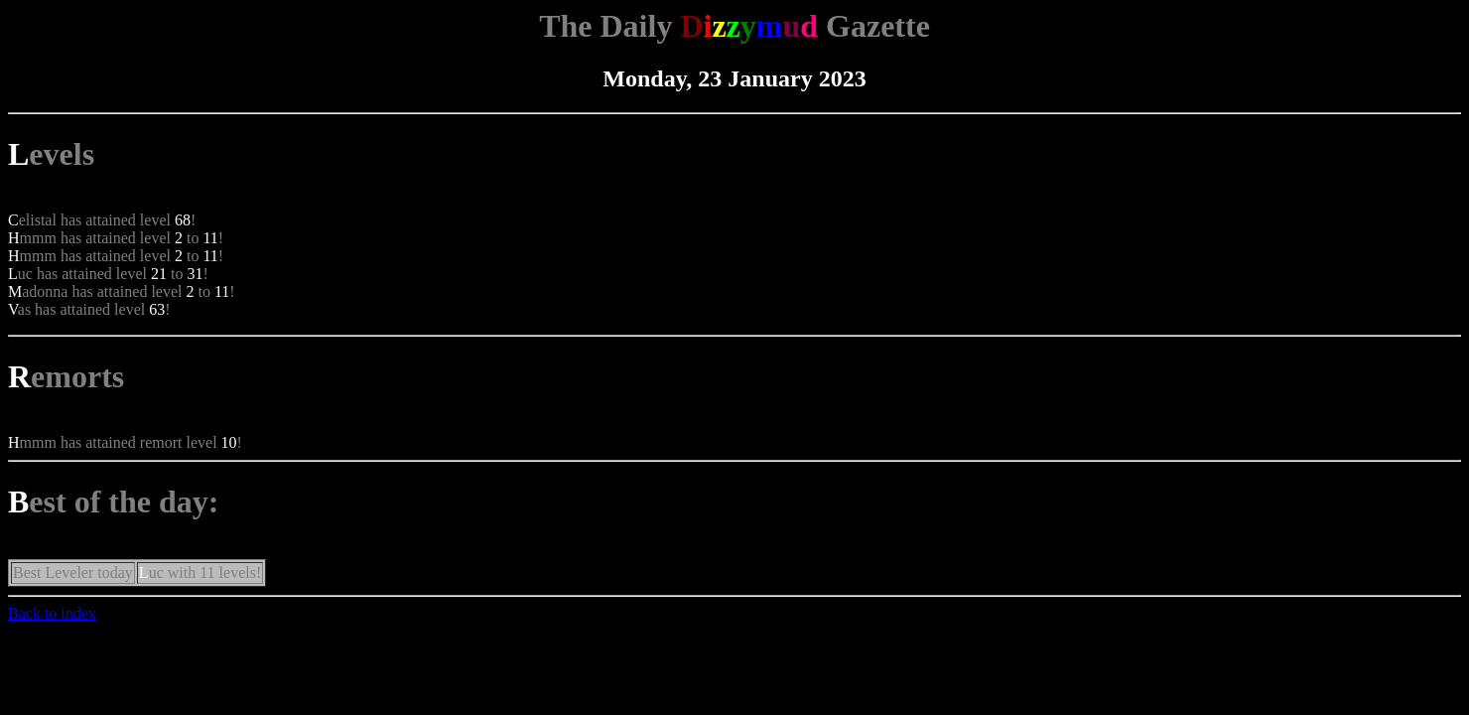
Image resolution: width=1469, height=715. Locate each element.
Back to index (52, 613)
